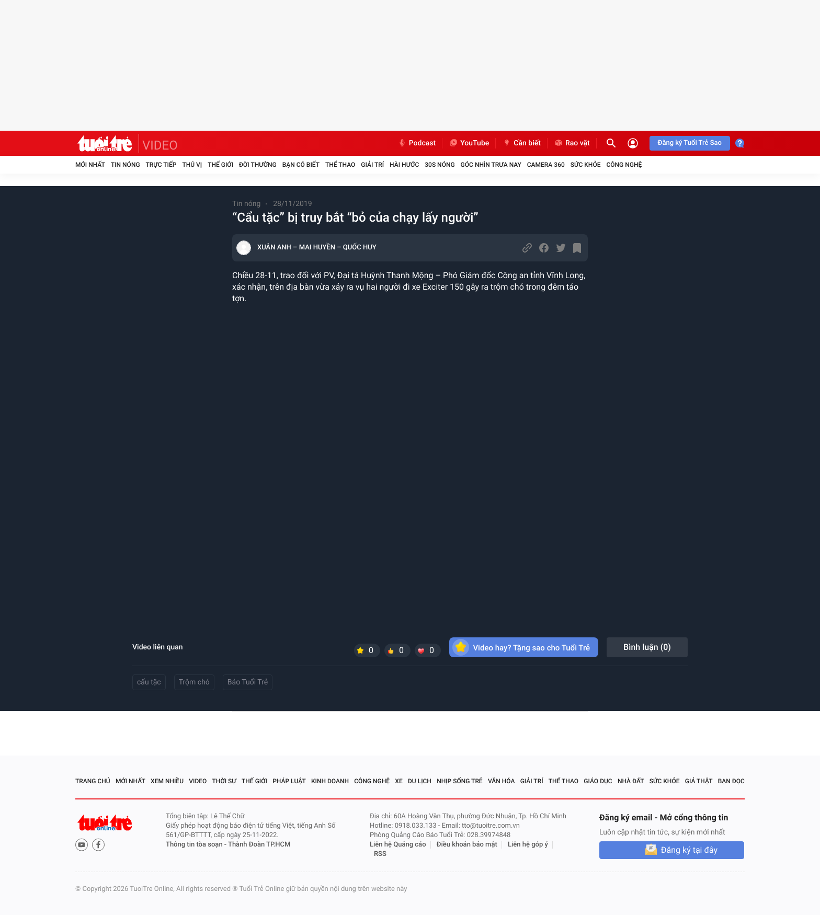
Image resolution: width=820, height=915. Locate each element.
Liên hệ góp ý (528, 845)
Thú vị (192, 164)
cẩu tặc (149, 682)
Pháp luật (289, 781)
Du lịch (419, 781)
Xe (398, 781)
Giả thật (699, 781)
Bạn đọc (731, 781)
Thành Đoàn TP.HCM (259, 845)
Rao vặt (572, 143)
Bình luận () (647, 647)
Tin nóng (125, 164)
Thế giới (220, 164)
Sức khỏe (586, 164)
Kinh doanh (330, 781)
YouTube (469, 143)
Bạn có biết (301, 164)
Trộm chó (194, 682)
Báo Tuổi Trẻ (247, 682)
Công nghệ (624, 164)
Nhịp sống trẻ (460, 781)
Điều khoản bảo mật (467, 845)
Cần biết (521, 143)
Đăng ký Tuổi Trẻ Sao (690, 143)
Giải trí (372, 164)
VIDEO (160, 145)
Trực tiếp (161, 164)
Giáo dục (598, 781)
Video (198, 781)
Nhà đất (631, 781)
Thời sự (224, 781)
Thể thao (340, 164)
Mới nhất (90, 164)
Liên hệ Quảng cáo (398, 845)
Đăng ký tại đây (689, 850)
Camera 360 (546, 164)
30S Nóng (439, 164)
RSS (380, 854)
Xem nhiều (167, 781)
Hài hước (404, 164)
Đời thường (258, 164)
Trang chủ (92, 781)
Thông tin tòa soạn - (197, 845)
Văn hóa (501, 781)
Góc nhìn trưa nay (491, 164)
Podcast (416, 143)
